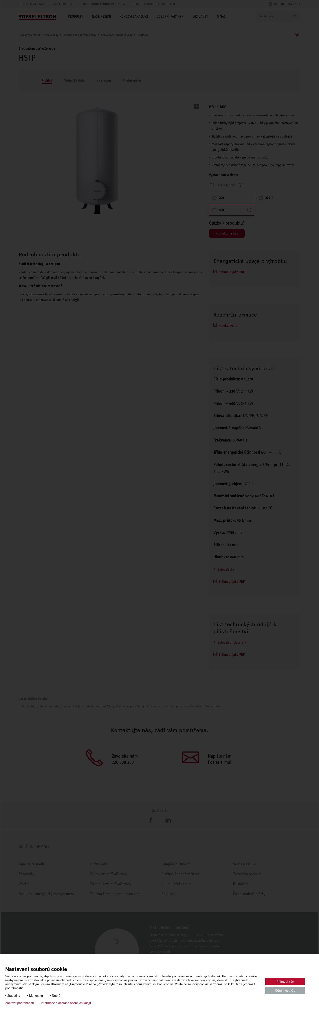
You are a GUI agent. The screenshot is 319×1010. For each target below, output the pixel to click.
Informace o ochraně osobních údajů (66, 1003)
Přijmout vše (285, 981)
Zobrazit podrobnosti (19, 1003)
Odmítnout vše (285, 990)
